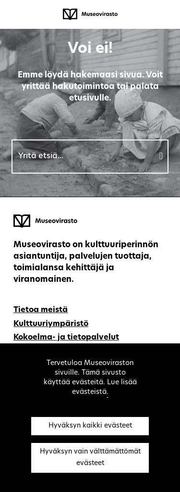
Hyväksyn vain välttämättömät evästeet (90, 457)
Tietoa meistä (40, 310)
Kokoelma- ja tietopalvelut (66, 337)
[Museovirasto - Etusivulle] (90, 14)
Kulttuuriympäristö (50, 324)
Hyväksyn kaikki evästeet (90, 425)
